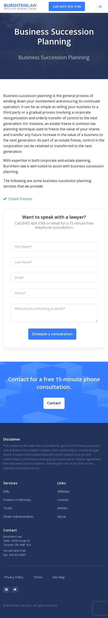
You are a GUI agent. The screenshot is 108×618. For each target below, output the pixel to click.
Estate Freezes (20, 198)
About (61, 516)
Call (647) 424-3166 (67, 6)
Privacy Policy (13, 577)
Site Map (58, 577)
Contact (54, 403)
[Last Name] (54, 262)
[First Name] (54, 246)
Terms (37, 577)
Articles (62, 508)
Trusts (7, 508)
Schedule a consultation (52, 334)
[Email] (54, 277)
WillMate (63, 491)
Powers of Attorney (17, 500)
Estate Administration (18, 516)
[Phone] (54, 293)
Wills (6, 491)
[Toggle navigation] (100, 6)
